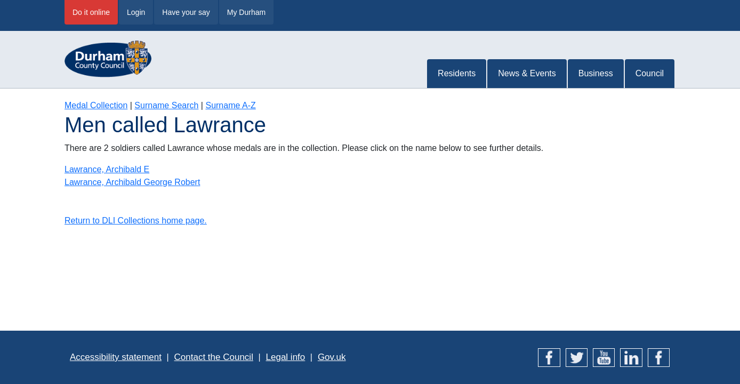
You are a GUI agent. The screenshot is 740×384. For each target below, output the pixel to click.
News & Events (527, 73)
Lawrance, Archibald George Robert (132, 182)
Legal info (285, 357)
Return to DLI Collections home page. (136, 220)
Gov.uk (332, 357)
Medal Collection (96, 105)
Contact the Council (213, 357)
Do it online (91, 12)
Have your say (186, 12)
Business (595, 73)
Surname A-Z (230, 105)
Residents (457, 73)
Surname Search (166, 105)
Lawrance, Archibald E (107, 169)
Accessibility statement (116, 357)
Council (650, 73)
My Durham (246, 12)
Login (136, 12)
